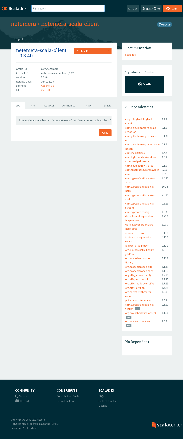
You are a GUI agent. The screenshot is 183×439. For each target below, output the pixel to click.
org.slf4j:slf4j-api (135, 287)
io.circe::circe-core (135, 233)
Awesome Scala (151, 8)
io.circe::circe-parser (137, 245)
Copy (105, 132)
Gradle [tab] (107, 105)
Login (172, 8)
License (102, 405)
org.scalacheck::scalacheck (140, 313)
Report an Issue (66, 401)
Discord (22, 401)
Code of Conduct (108, 401)
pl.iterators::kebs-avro (138, 300)
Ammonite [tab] (68, 105)
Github (21, 396)
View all (45, 90)
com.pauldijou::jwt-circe (139, 165)
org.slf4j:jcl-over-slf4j (138, 275)
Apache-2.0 (47, 85)
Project (18, 39)
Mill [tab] (33, 105)
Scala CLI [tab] (48, 105)
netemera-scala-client (70, 23)
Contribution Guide (68, 396)
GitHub (165, 24)
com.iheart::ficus (135, 153)
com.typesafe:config (137, 212)
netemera (23, 23)
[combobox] (93, 51)
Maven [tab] (89, 105)
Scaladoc (130, 54)
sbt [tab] (18, 105)
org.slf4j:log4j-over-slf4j (139, 283)
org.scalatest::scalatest (139, 321)
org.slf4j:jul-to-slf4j (136, 279)
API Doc (132, 8)
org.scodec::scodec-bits (138, 266)
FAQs (101, 396)
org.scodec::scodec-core (139, 271)
